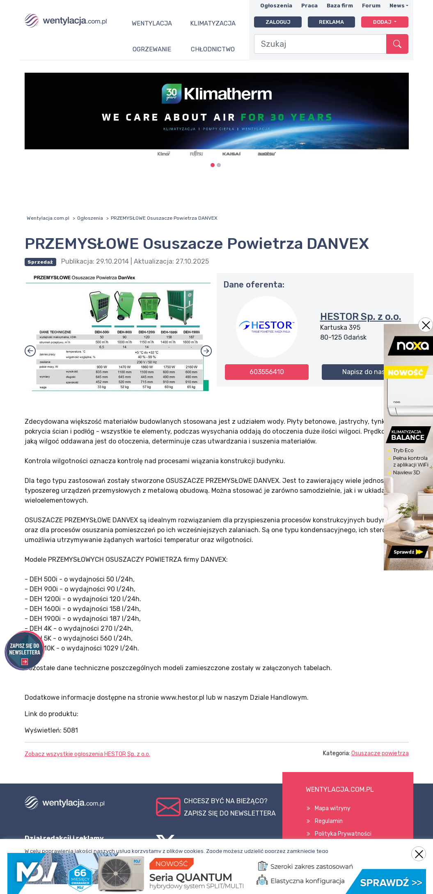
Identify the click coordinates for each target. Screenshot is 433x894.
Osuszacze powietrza (380, 753)
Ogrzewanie (152, 49)
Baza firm (340, 5)
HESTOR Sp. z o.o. (360, 316)
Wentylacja (152, 23)
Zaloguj (278, 22)
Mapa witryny (333, 808)
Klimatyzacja (213, 23)
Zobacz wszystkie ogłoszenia (87, 754)
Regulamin (329, 821)
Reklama (331, 22)
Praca (309, 5)
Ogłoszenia (276, 5)
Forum (371, 5)
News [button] (397, 5)
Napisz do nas (363, 372)
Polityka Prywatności (343, 833)
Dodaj (383, 22)
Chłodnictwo (213, 49)
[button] (206, 352)
